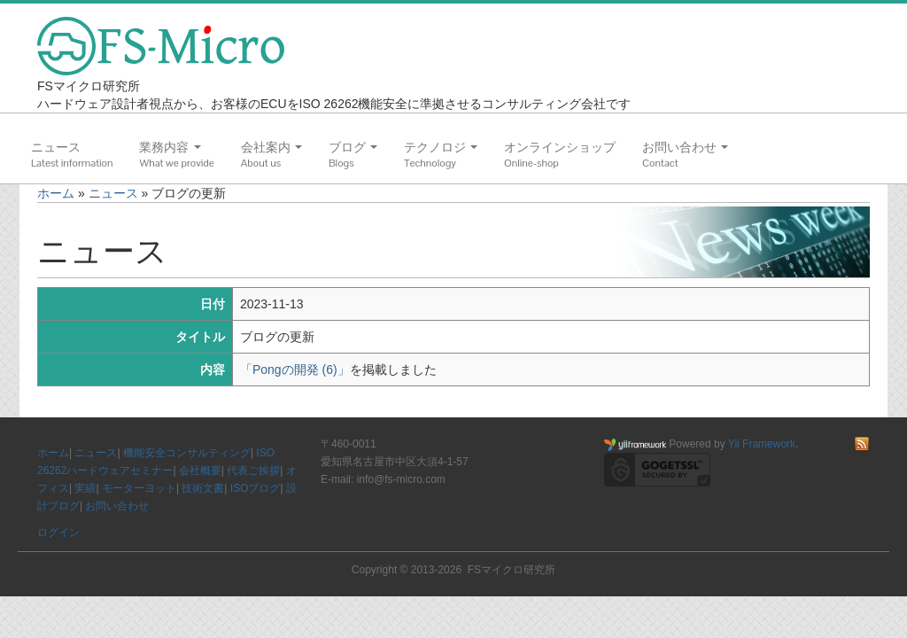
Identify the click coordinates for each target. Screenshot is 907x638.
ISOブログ (255, 488)
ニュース (56, 147)
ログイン (58, 532)
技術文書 (203, 488)
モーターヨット (139, 488)
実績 (85, 488)
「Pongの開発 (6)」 (295, 369)
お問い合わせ (685, 147)
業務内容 (169, 147)
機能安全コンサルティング (187, 453)
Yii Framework (761, 444)
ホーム (55, 193)
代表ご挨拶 (253, 470)
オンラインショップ (560, 147)
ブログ (353, 147)
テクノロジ (440, 147)
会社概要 (200, 470)
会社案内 (271, 147)
